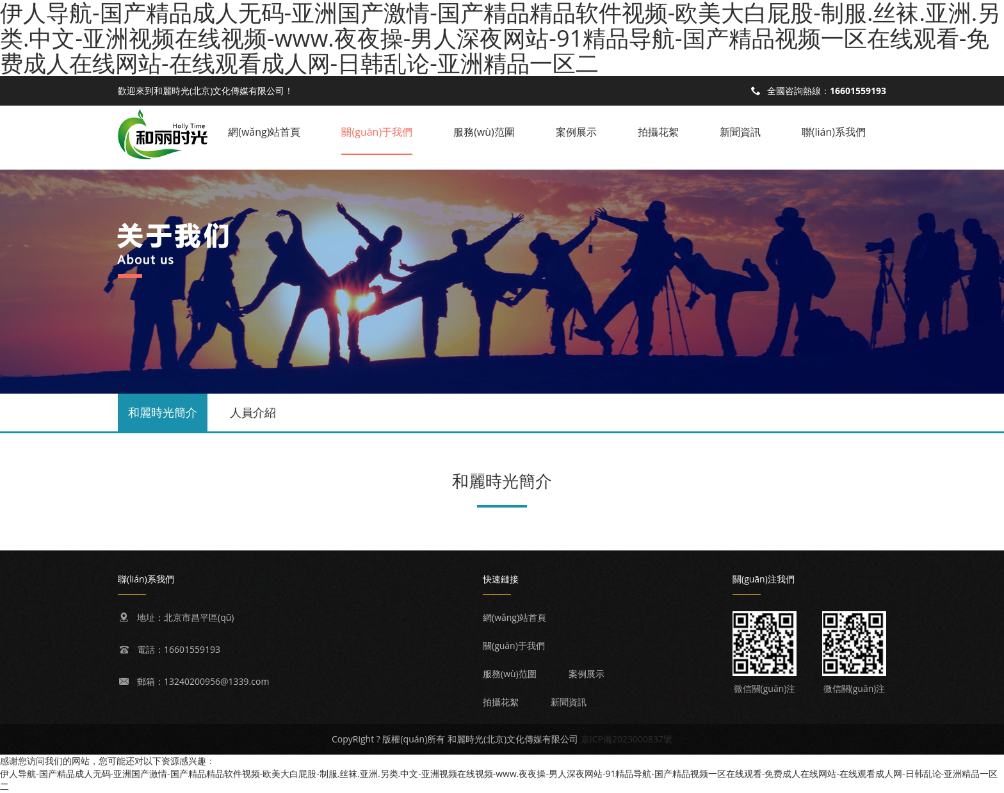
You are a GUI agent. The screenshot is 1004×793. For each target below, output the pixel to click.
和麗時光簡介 (162, 412)
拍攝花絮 (658, 132)
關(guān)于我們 (376, 132)
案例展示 (576, 132)
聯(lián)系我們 (834, 132)
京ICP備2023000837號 (626, 739)
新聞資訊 (740, 132)
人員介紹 (253, 412)
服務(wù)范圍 (484, 132)
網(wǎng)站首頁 (264, 132)
